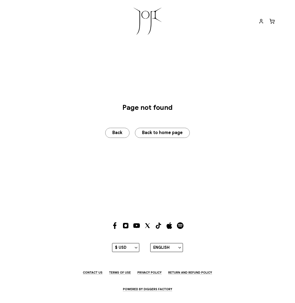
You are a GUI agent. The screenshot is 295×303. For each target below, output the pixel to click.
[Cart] (272, 21)
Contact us (93, 273)
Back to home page (163, 133)
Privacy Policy (149, 273)
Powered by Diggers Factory (147, 289)
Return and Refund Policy (190, 273)
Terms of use (120, 273)
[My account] (261, 21)
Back (117, 133)
